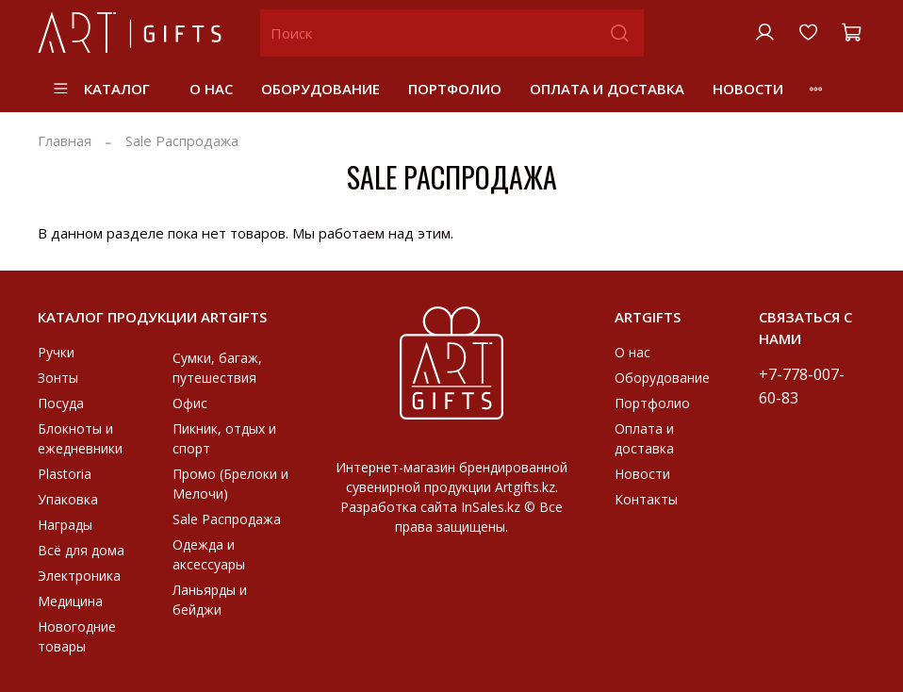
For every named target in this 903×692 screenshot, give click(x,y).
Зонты (58, 378)
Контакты (646, 499)
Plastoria (64, 474)
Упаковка (68, 499)
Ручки (56, 352)
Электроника (79, 576)
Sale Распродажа (226, 519)
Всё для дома (81, 550)
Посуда (61, 403)
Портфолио (454, 88)
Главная (64, 140)
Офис (189, 403)
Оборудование (320, 88)
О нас (211, 88)
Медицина (70, 601)
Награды (65, 525)
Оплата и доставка (607, 88)
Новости (748, 88)
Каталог (101, 88)
